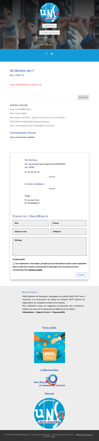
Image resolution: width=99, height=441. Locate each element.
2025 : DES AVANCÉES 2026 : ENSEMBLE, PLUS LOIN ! (32, 126)
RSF (22, 75)
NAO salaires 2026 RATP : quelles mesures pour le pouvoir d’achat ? (38, 117)
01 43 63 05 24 (42, 37)
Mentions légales (84, 435)
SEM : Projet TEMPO (18, 113)
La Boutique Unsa (49, 370)
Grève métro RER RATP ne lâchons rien (26, 85)
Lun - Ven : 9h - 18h (44, 45)
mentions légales (35, 270)
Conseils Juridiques (34, 184)
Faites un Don (49, 327)
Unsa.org (49, 393)
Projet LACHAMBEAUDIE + (21, 109)
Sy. (54, 436)
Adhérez (49, 26)
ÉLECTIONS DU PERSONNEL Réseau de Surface (29, 122)
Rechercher (83, 97)
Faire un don (49, 32)
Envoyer (81, 275)
